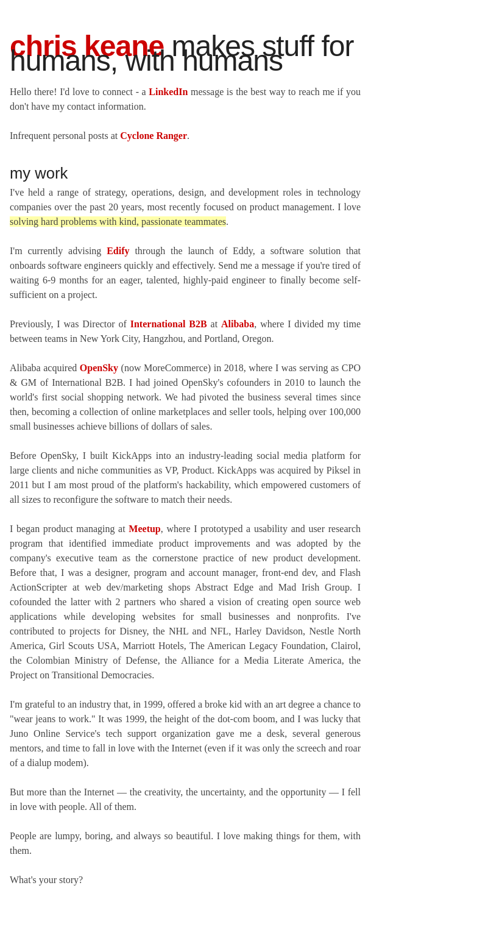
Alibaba (237, 324)
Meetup (144, 529)
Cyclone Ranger (153, 135)
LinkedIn (168, 92)
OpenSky (99, 368)
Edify (118, 251)
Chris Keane (87, 46)
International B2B (168, 324)
